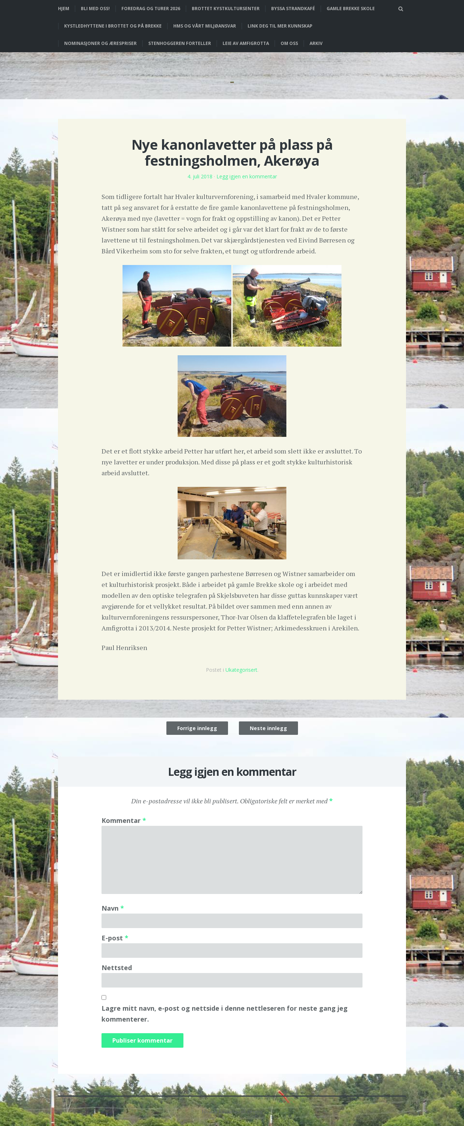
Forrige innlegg (197, 728)
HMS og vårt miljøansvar (204, 26)
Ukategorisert (241, 669)
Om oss (289, 43)
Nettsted (117, 967)
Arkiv (316, 43)
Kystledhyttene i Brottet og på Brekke (113, 26)
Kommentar (124, 820)
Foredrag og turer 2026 (150, 8)
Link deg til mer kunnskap (280, 26)
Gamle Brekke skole (351, 8)
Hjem (63, 8)
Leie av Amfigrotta (246, 43)
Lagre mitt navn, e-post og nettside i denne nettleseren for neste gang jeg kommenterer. (225, 1013)
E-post (115, 937)
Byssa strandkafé (293, 8)
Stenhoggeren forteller (179, 43)
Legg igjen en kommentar (246, 176)
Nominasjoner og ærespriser (100, 43)
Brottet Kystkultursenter (226, 8)
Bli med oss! (95, 8)
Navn (113, 908)
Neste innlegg (268, 728)
